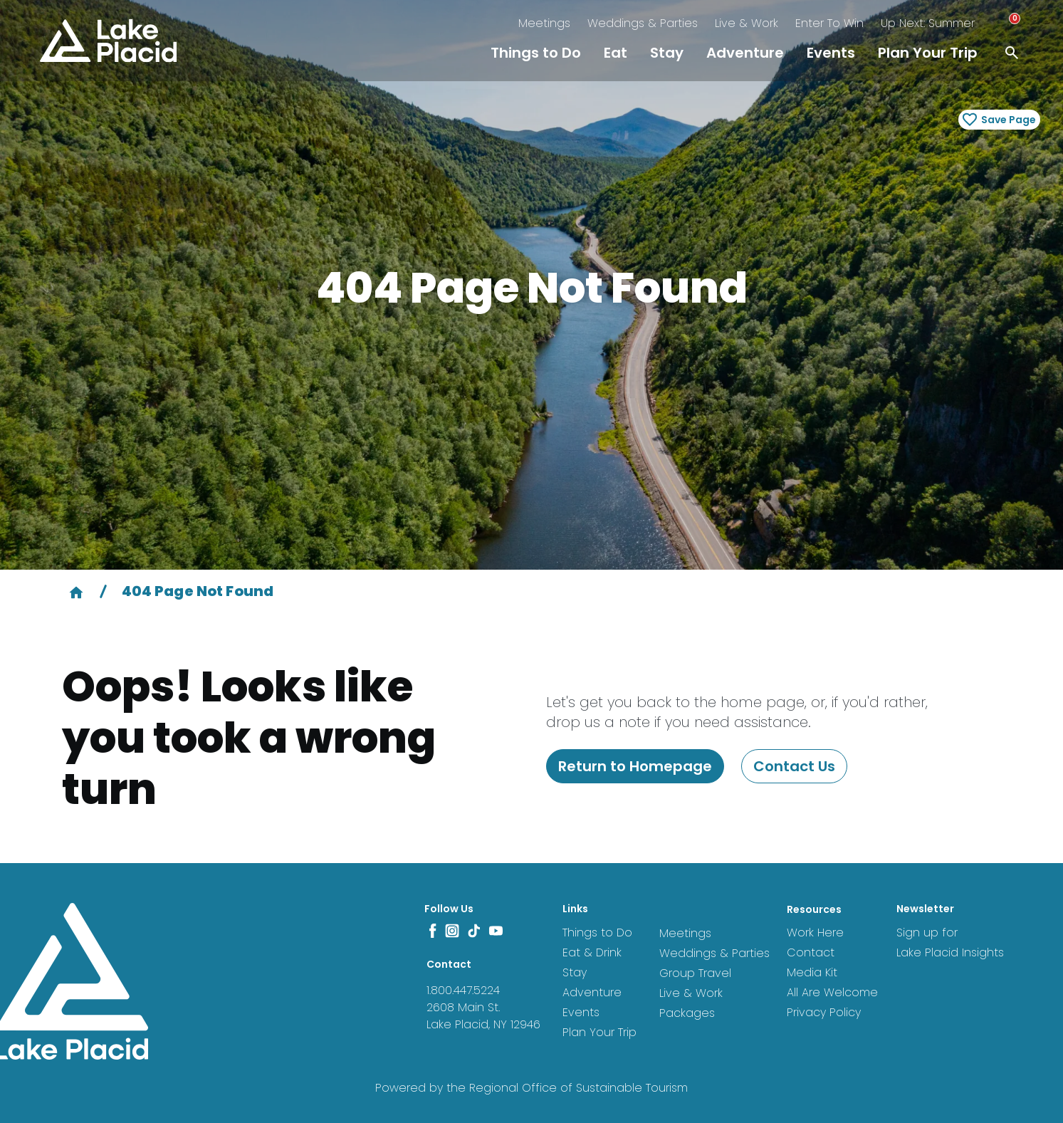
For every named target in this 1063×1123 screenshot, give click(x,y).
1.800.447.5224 (463, 990)
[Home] (76, 591)
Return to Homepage (635, 766)
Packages (687, 1013)
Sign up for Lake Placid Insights (950, 942)
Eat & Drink (592, 952)
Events (831, 53)
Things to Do (536, 53)
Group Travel (695, 973)
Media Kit (812, 972)
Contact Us (794, 766)
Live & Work (746, 23)
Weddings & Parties (642, 23)
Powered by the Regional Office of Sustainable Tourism (531, 1088)
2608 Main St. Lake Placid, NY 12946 (483, 1016)
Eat (615, 53)
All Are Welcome (832, 992)
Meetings (544, 23)
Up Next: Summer (928, 23)
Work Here (815, 932)
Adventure (745, 53)
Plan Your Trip (928, 53)
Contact (810, 952)
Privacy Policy (824, 1012)
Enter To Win (829, 23)
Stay (667, 53)
